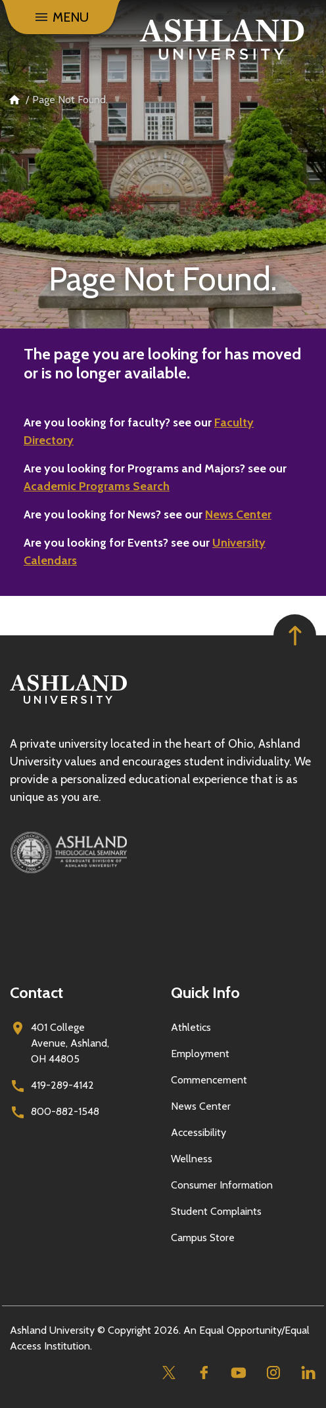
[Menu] (61, 17)
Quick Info (205, 992)
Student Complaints (216, 1211)
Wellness (191, 1158)
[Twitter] (168, 1373)
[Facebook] (203, 1373)
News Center (238, 514)
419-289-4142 (62, 1085)
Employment (200, 1053)
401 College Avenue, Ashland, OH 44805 (70, 1043)
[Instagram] (273, 1373)
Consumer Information (222, 1185)
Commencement (209, 1080)
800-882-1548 (65, 1111)
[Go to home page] (222, 39)
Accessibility (198, 1132)
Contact (36, 992)
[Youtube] (238, 1373)
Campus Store (203, 1237)
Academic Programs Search (97, 486)
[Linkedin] (308, 1373)
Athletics (191, 1027)
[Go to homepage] (68, 704)
